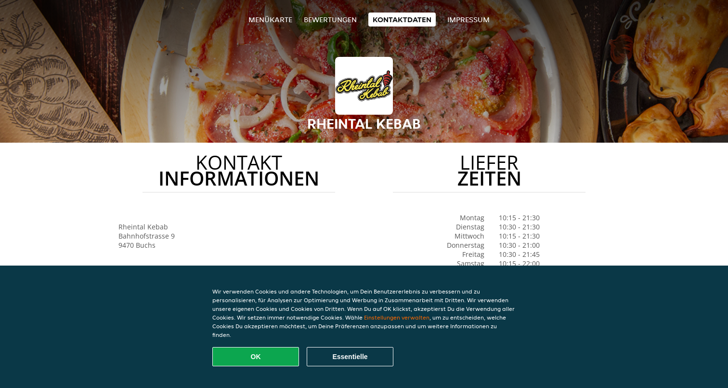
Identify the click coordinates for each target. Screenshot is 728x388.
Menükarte (270, 19)
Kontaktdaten (402, 19)
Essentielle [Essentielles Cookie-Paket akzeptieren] (349, 357)
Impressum (468, 19)
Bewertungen (330, 19)
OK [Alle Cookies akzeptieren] (256, 357)
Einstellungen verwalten (396, 317)
